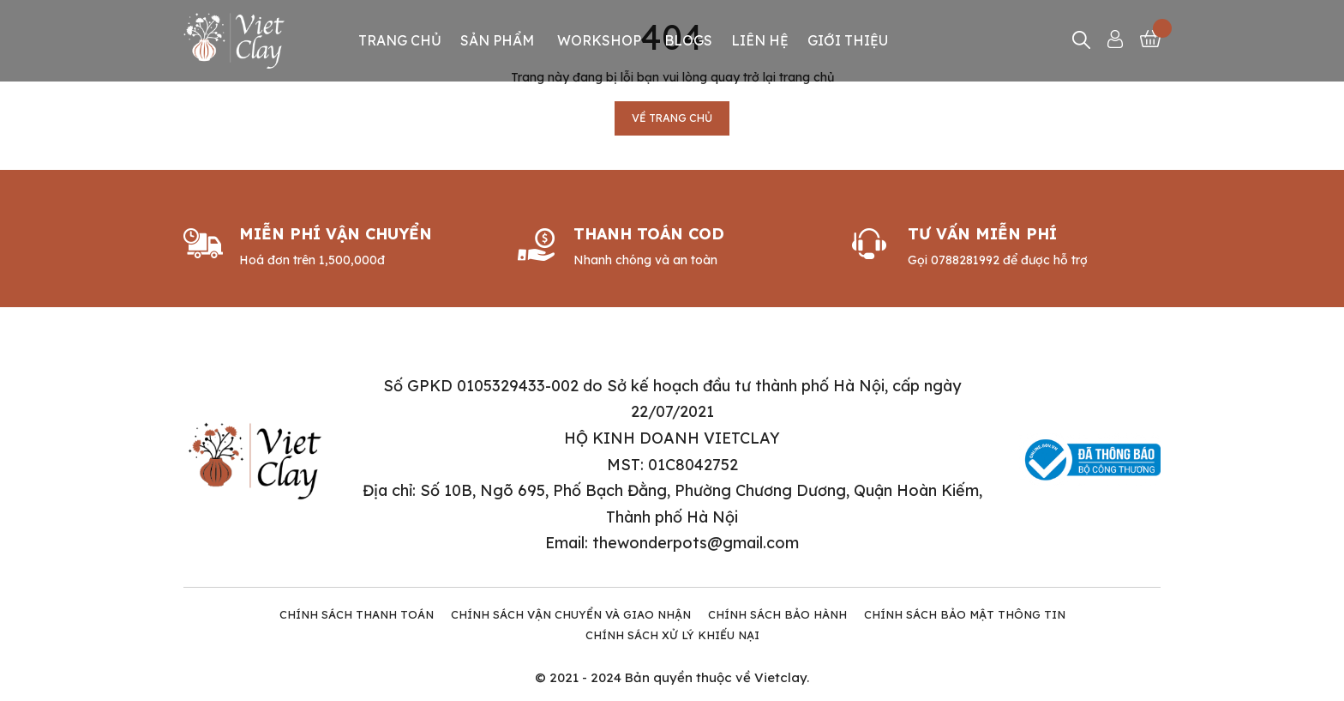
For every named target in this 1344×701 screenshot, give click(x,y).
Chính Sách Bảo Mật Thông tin (964, 614)
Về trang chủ (672, 118)
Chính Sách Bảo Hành (777, 614)
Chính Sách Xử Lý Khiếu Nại (672, 635)
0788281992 (965, 260)
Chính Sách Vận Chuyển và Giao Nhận (571, 614)
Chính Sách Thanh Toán (356, 614)
